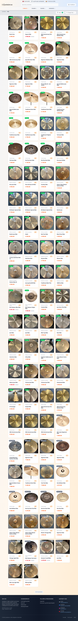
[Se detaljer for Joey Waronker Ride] (31, 52)
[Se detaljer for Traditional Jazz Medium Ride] (63, 103)
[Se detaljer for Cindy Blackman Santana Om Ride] (15, 451)
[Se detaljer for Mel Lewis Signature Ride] (63, 426)
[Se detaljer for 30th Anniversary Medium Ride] (63, 28)
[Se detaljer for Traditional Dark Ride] (31, 103)
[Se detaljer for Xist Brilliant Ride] (63, 477)
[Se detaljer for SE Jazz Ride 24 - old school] (47, 78)
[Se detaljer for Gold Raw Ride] (31, 251)
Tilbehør (42, 8)
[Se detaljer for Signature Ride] (63, 52)
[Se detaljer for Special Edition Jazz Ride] (63, 78)
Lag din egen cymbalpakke (38, 1)
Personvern (70, 617)
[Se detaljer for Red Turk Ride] (47, 227)
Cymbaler (25, 8)
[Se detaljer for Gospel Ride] (31, 400)
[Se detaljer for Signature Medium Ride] (47, 52)
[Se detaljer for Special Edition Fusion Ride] (15, 477)
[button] (15, 28)
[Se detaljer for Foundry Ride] (47, 178)
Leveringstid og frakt (25, 601)
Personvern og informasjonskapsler (47, 603)
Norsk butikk (27, 1)
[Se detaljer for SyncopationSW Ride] (31, 276)
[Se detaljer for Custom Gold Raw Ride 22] (15, 251)
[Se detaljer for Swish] (31, 227)
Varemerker (52, 8)
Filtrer (60, 12)
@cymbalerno (63, 609)
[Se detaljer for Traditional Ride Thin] (47, 276)
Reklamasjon (23, 604)
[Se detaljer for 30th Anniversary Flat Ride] (47, 28)
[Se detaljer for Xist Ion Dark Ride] (47, 501)
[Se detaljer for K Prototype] (15, 400)
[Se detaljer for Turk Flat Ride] (47, 477)
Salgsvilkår (42, 601)
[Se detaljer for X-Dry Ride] (31, 351)
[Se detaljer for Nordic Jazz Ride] (15, 227)
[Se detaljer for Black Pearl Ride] (63, 227)
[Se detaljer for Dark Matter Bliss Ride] (15, 301)
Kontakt (64, 617)
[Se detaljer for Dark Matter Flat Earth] (31, 551)
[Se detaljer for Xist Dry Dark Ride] (31, 153)
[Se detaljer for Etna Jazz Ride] (15, 178)
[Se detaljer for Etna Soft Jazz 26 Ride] (31, 178)
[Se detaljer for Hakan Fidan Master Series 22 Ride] (15, 526)
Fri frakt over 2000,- (52, 1)
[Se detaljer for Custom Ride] (47, 301)
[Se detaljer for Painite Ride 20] (15, 276)
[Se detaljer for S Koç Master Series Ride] (63, 351)
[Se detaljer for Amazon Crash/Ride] (47, 551)
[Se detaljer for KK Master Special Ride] (15, 203)
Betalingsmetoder (24, 606)
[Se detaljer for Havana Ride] (47, 251)
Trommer (34, 8)
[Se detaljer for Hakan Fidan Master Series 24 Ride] (63, 178)
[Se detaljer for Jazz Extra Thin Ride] (63, 301)
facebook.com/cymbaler (65, 605)
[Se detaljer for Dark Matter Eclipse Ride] (31, 301)
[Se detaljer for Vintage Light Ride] (15, 551)
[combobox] (39, 4)
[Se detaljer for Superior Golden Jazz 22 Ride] (47, 351)
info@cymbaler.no (64, 602)
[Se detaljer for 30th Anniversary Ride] (15, 52)
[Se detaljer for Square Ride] (31, 28)
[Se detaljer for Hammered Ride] (63, 375)
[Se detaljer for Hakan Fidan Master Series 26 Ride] (31, 526)
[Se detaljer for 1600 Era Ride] (63, 276)
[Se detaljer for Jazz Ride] (15, 325)
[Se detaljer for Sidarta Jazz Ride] (15, 375)
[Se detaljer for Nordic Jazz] (63, 203)
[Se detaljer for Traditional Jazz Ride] (15, 128)
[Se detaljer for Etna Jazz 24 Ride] (63, 153)
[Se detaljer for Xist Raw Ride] (63, 501)
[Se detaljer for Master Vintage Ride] (47, 526)
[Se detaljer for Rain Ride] (63, 325)
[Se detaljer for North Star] (15, 28)
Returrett (23, 603)
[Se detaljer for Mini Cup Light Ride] (15, 575)
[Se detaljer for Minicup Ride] (31, 575)
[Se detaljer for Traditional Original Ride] (47, 128)
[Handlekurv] (71, 4)
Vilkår (75, 617)
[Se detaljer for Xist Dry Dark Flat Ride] (31, 501)
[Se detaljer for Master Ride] (63, 251)
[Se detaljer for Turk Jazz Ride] (63, 128)
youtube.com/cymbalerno (66, 612)
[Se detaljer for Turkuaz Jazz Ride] (31, 375)
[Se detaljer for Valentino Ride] (15, 351)
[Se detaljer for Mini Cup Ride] (47, 325)
